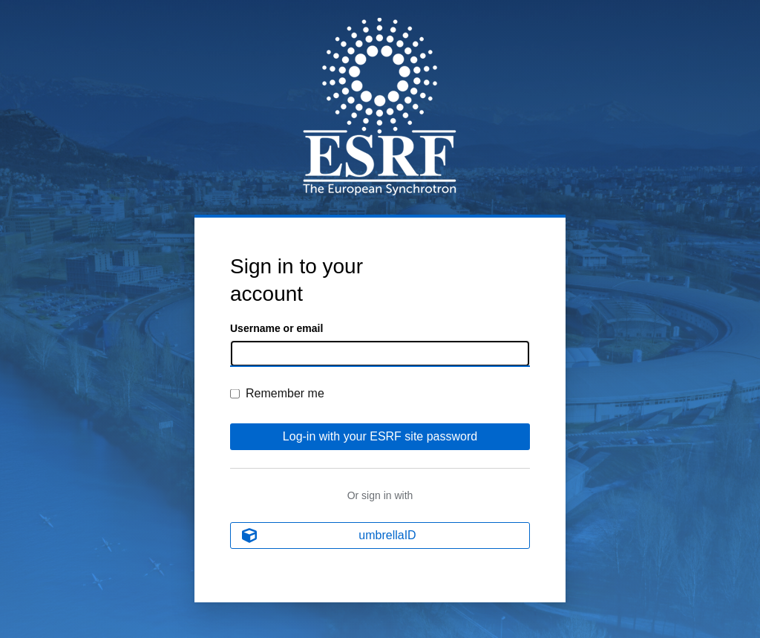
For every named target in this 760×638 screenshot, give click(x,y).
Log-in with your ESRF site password (380, 436)
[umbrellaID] (380, 535)
